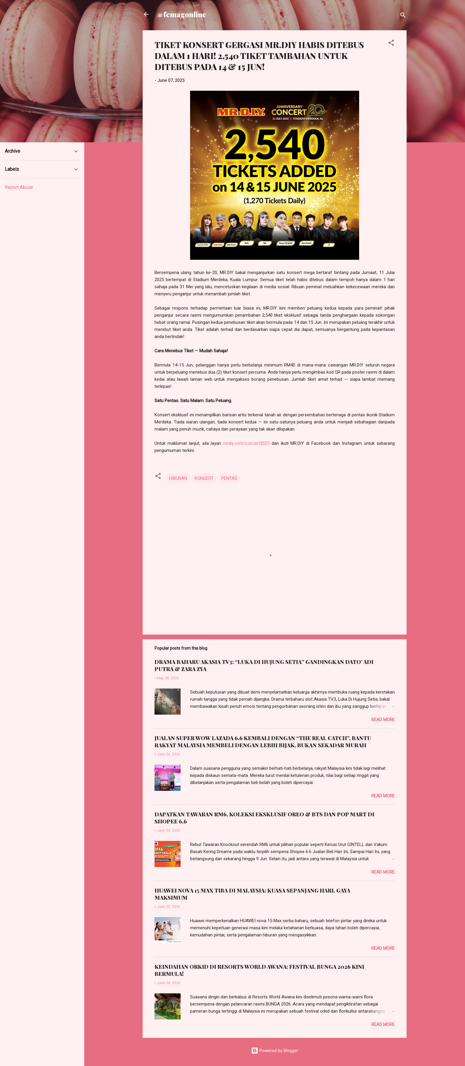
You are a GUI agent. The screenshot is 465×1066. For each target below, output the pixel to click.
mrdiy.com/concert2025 (246, 443)
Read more (383, 719)
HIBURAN (178, 478)
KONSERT (204, 478)
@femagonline (181, 14)
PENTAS (229, 478)
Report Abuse (19, 187)
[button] (391, 43)
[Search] (403, 16)
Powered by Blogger (274, 1050)
